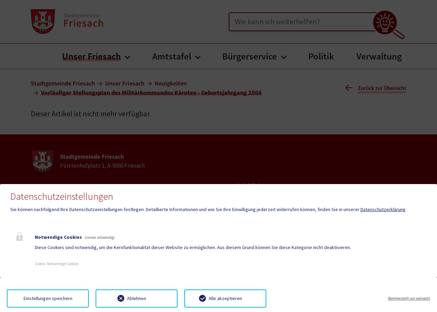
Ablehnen (136, 298)
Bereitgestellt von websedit (409, 298)
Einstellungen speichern (48, 298)
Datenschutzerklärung (383, 209)
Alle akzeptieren (225, 298)
